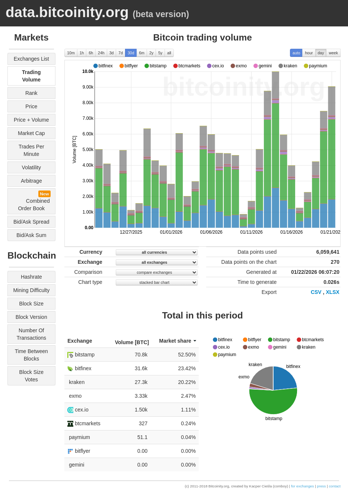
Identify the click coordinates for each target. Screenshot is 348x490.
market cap (31, 133)
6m (142, 53)
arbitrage (31, 181)
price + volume (31, 120)
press (321, 486)
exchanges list (31, 59)
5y (160, 53)
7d (120, 53)
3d (111, 53)
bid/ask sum (31, 235)
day (321, 53)
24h (101, 53)
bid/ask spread (31, 222)
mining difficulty (31, 290)
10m (70, 53)
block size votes (31, 375)
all (169, 53)
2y (151, 53)
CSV (316, 292)
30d (131, 53)
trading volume (31, 76)
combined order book (32, 200)
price (31, 106)
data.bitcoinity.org (67, 12)
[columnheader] (86, 341)
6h (91, 53)
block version (31, 317)
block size (31, 304)
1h (82, 53)
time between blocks (31, 355)
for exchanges (302, 486)
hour (309, 53)
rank (31, 93)
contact (335, 486)
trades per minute (31, 150)
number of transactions (31, 334)
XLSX (332, 292)
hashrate (31, 277)
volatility (31, 167)
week (333, 53)
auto (296, 53)
